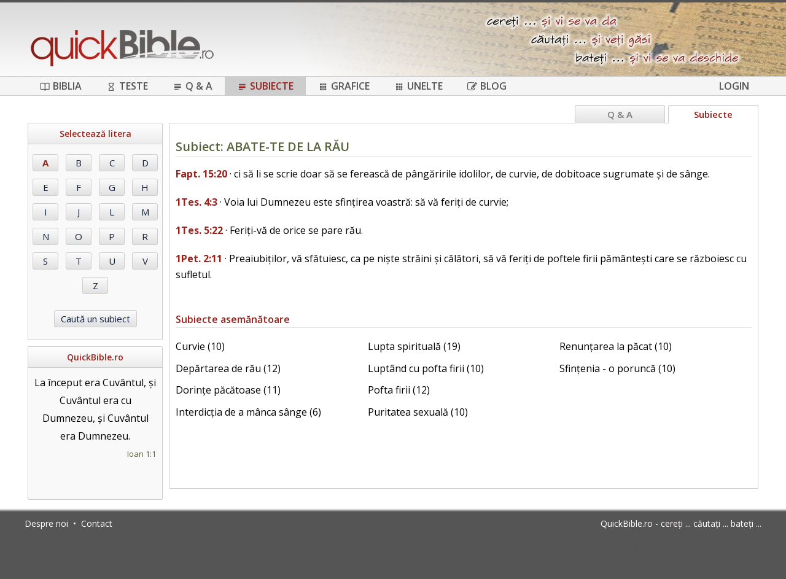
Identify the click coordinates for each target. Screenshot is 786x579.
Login (734, 86)
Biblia (61, 86)
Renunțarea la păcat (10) (615, 346)
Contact (96, 523)
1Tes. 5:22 (199, 230)
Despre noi (46, 523)
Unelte (418, 86)
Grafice (344, 86)
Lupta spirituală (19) (414, 346)
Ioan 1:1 (141, 453)
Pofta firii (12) (399, 390)
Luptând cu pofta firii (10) (426, 368)
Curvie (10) (200, 346)
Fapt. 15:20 (201, 174)
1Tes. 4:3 (196, 202)
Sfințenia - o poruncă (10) (617, 368)
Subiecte (265, 86)
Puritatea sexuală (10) (418, 412)
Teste (127, 86)
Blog (487, 86)
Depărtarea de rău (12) (228, 368)
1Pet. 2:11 (199, 258)
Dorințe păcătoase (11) (228, 390)
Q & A (192, 86)
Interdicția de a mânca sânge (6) (248, 412)
